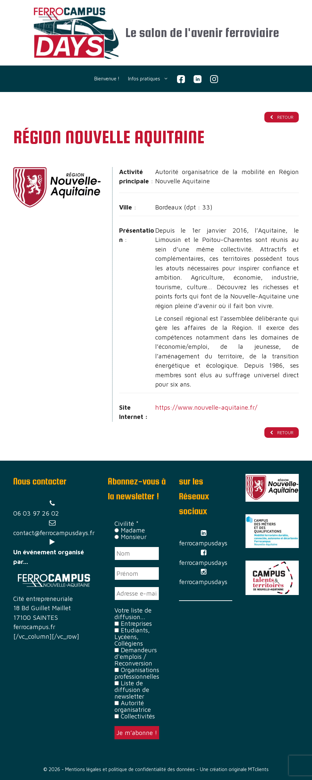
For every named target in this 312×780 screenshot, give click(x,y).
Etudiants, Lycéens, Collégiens (132, 637)
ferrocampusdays (203, 543)
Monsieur (130, 537)
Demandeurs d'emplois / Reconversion (135, 656)
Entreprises (133, 623)
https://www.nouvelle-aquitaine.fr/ (206, 407)
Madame (129, 530)
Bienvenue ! (106, 78)
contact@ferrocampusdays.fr (54, 532)
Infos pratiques (150, 79)
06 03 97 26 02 (36, 513)
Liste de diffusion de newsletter (131, 690)
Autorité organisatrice (132, 706)
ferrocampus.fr (34, 626)
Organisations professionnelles (136, 673)
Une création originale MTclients (234, 769)
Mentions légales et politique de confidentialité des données (130, 769)
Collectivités (134, 716)
